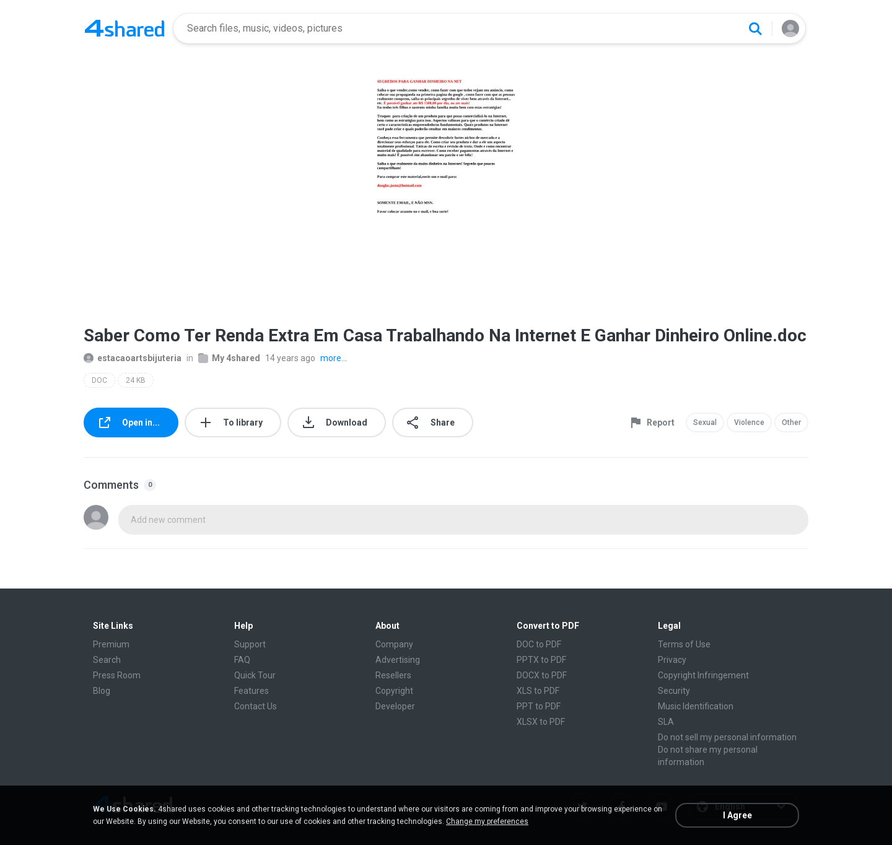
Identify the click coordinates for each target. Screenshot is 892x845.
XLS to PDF (538, 691)
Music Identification (695, 706)
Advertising (397, 660)
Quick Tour (255, 675)
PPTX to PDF (541, 660)
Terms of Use (684, 644)
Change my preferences (487, 821)
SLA (666, 722)
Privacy (672, 660)
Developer (395, 706)
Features (251, 691)
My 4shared (229, 358)
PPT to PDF (539, 706)
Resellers (393, 675)
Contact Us (255, 706)
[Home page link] (124, 28)
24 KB (136, 380)
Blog (101, 691)
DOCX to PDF (542, 675)
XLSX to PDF (541, 722)
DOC (99, 380)
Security (674, 691)
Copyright (394, 691)
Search (107, 660)
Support (250, 644)
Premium (111, 644)
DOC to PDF (539, 644)
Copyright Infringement (703, 675)
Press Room (117, 675)
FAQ (242, 660)
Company (394, 644)
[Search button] (755, 28)
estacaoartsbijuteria (132, 358)
